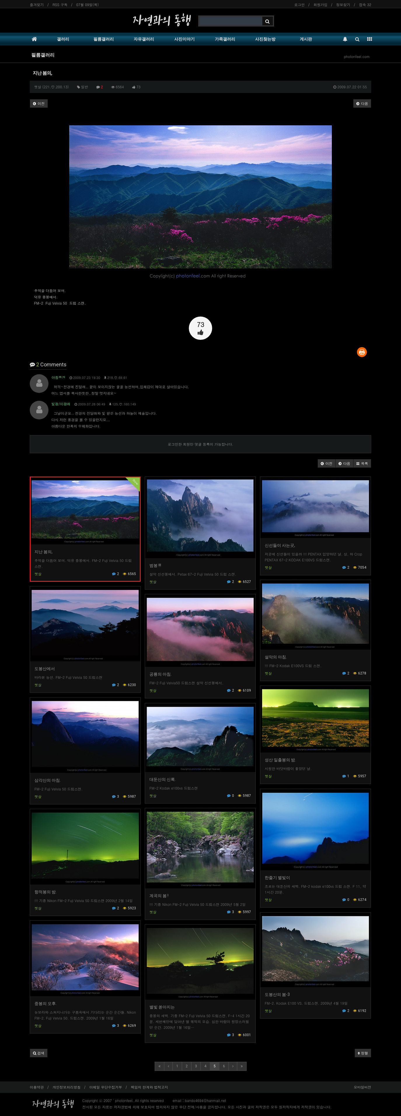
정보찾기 (343, 4)
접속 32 (365, 4)
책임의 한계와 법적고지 (149, 1087)
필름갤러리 (103, 39)
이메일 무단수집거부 (105, 1087)
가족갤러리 (225, 39)
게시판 (306, 39)
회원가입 (320, 4)
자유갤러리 (144, 39)
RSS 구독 (60, 4)
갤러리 (63, 39)
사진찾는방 (265, 39)
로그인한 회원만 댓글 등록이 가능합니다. (200, 444)
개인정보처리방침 (67, 1087)
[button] (327, 463)
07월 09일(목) (87, 4)
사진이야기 (184, 39)
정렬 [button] (363, 1052)
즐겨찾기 (37, 4)
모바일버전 (362, 1087)
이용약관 (37, 1087)
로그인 (299, 4)
